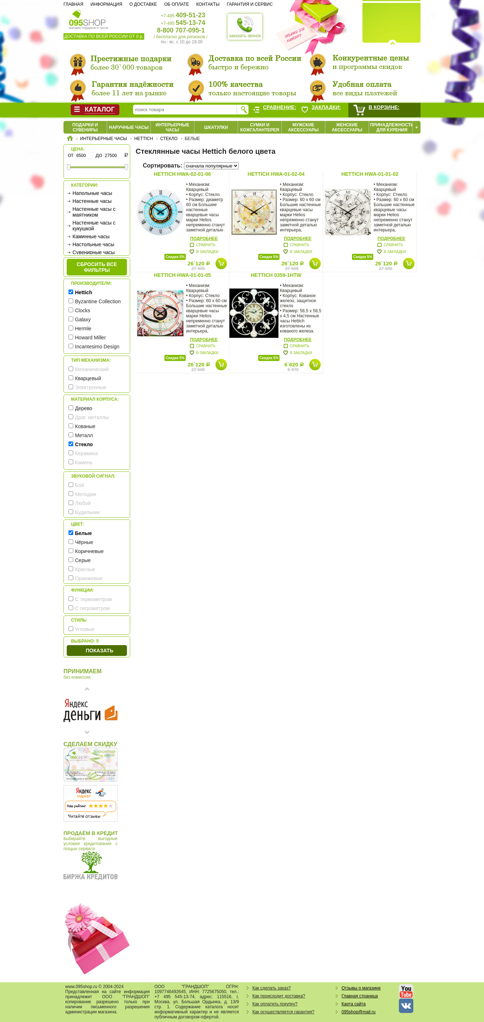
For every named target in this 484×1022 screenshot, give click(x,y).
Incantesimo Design (97, 346)
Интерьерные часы (172, 127)
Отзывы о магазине (361, 988)
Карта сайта (354, 1003)
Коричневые (89, 551)
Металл (84, 435)
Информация (106, 4)
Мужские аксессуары (303, 127)
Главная (73, 4)
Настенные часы (91, 201)
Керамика (86, 453)
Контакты (208, 4)
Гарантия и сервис (250, 4)
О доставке (143, 4)
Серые (83, 560)
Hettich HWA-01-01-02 (370, 174)
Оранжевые (89, 578)
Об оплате (176, 4)
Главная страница (360, 996)
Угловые (84, 629)
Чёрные (84, 542)
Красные (85, 569)
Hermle (83, 328)
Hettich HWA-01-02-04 (276, 174)
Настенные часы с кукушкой (93, 225)
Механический (92, 369)
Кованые (85, 426)
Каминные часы (91, 236)
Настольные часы (93, 244)
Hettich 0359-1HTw (276, 275)
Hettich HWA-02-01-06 (182, 174)
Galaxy (83, 319)
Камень (83, 462)
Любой (83, 503)
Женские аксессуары (347, 127)
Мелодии (85, 494)
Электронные (90, 387)
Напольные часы (92, 193)
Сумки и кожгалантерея (259, 127)
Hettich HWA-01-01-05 (182, 275)
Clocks (82, 310)
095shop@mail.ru (358, 1011)
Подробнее (204, 238)
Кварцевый (88, 378)
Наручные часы (129, 127)
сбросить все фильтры (97, 267)
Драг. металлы (92, 417)
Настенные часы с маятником (93, 212)
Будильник (87, 512)
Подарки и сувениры (85, 127)
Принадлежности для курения (392, 127)
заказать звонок (245, 26)
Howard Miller (90, 337)
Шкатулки (216, 127)
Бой (79, 485)
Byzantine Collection (98, 301)
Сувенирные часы (93, 252)
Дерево (83, 408)
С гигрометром (92, 608)
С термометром (93, 599)
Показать (99, 650)
